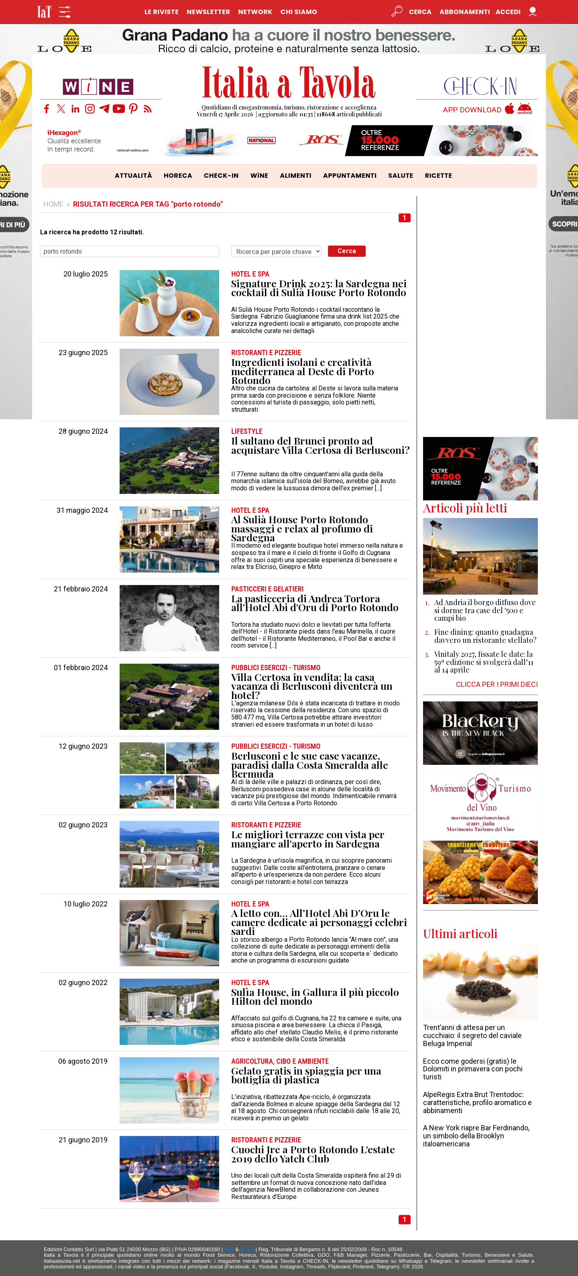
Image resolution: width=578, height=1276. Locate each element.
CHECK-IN (221, 175)
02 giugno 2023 (83, 825)
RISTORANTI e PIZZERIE (266, 353)
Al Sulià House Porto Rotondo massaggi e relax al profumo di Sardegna (302, 528)
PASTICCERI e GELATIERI (267, 589)
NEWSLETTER (208, 11)
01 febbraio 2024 (81, 668)
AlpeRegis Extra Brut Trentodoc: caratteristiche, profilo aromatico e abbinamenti (477, 1102)
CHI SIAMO (299, 11)
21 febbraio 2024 (81, 589)
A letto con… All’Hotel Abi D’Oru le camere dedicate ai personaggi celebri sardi (319, 922)
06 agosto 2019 (83, 1061)
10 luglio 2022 (85, 904)
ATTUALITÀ (133, 175)
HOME (53, 204)
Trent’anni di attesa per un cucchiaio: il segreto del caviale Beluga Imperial (472, 1035)
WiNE (259, 175)
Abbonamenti (465, 11)
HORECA (178, 175)
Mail (229, 1249)
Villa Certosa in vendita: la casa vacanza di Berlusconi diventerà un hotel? (312, 686)
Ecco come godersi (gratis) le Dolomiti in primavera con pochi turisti (473, 1069)
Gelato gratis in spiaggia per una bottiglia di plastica (306, 1075)
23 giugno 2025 (83, 353)
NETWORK (255, 11)
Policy (247, 1249)
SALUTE (400, 175)
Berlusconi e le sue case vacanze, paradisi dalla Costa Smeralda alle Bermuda (309, 764)
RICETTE (438, 175)
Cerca (347, 251)
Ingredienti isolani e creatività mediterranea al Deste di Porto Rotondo (302, 371)
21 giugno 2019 (83, 1140)
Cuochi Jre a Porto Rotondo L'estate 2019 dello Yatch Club (313, 1154)
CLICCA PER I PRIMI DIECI (497, 684)
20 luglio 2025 (85, 274)
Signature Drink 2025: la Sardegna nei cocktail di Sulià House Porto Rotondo (319, 288)
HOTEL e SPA (250, 274)
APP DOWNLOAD (472, 110)
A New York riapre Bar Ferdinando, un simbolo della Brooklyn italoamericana (476, 1136)
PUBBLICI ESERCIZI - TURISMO (275, 668)
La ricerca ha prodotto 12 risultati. (92, 232)
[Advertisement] (480, 316)
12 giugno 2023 (83, 746)
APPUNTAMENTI (350, 175)
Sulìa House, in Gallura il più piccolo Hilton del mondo (315, 996)
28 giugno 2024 (83, 431)
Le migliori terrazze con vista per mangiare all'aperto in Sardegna (307, 839)
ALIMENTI (295, 175)
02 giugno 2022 (83, 983)
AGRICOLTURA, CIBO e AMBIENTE (280, 1061)
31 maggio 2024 (82, 510)
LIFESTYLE (246, 431)
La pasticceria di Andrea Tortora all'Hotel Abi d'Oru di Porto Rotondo (315, 603)
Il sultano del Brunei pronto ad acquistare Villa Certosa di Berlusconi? (320, 445)
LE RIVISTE (161, 11)
